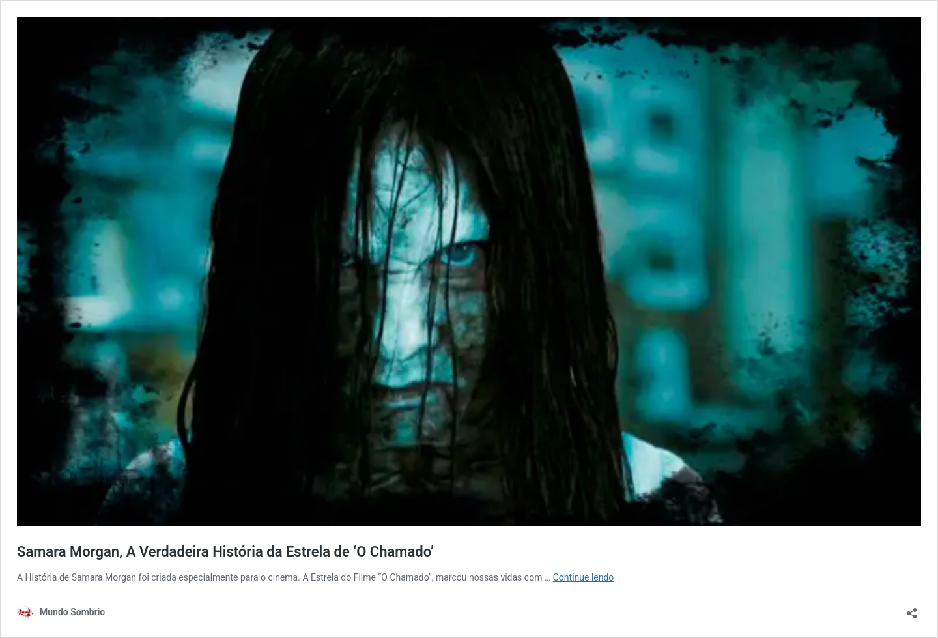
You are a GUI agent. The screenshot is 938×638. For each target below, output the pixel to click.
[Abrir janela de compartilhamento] (912, 609)
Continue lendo (583, 577)
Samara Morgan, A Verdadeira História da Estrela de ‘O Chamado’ (225, 552)
